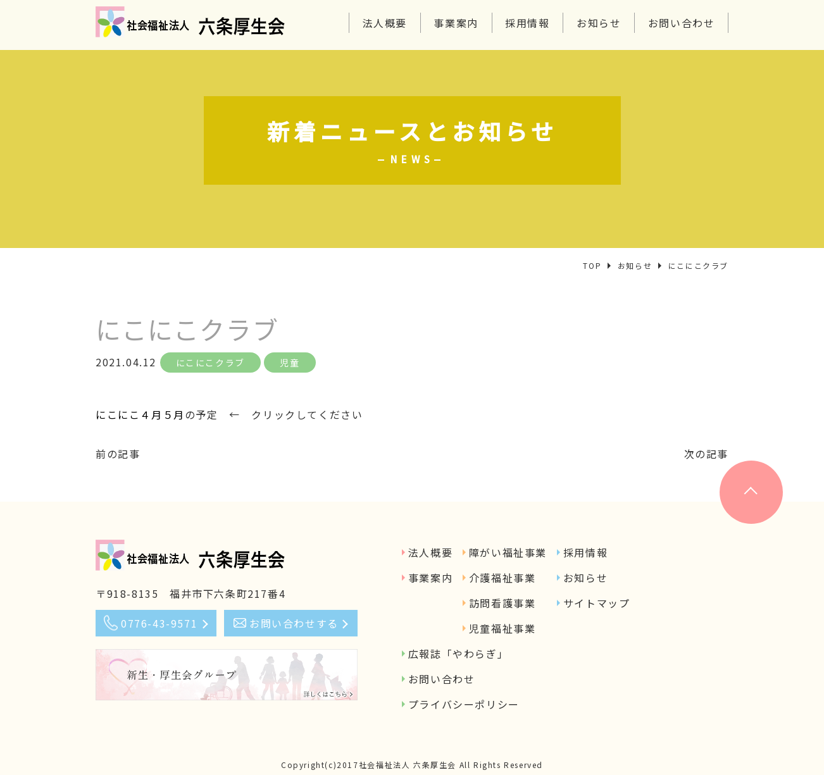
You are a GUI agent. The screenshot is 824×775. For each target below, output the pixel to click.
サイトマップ (596, 603)
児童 (289, 362)
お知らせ (599, 22)
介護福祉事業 (502, 577)
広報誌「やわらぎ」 (458, 653)
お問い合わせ (681, 22)
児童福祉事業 (502, 628)
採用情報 (527, 22)
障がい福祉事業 (508, 552)
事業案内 (456, 22)
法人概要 (385, 22)
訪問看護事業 (502, 603)
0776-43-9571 (159, 623)
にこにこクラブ (210, 362)
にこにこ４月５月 (140, 414)
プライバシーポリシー (464, 704)
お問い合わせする (294, 623)
